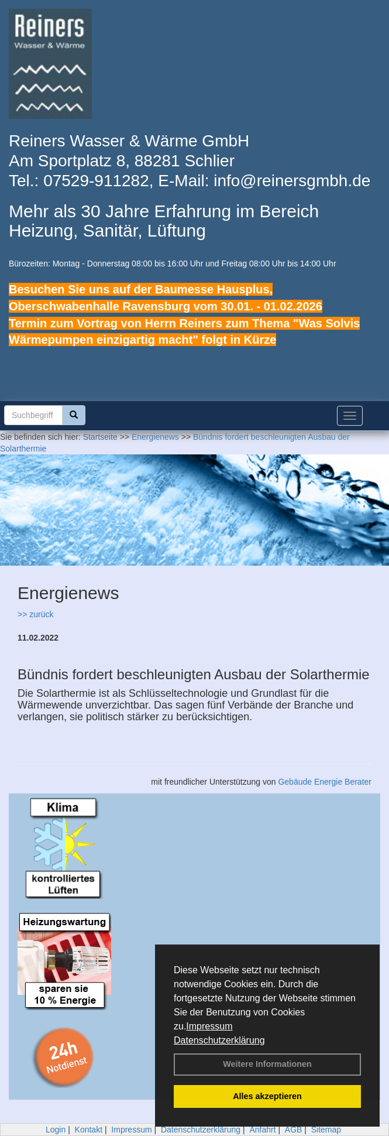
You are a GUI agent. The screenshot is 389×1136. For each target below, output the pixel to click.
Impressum (209, 1026)
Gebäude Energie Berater (324, 781)
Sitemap (326, 1129)
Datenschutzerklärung (219, 1040)
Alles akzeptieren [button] (267, 1096)
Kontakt (88, 1129)
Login (56, 1129)
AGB (293, 1129)
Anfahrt (262, 1129)
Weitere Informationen (267, 1064)
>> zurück (35, 614)
